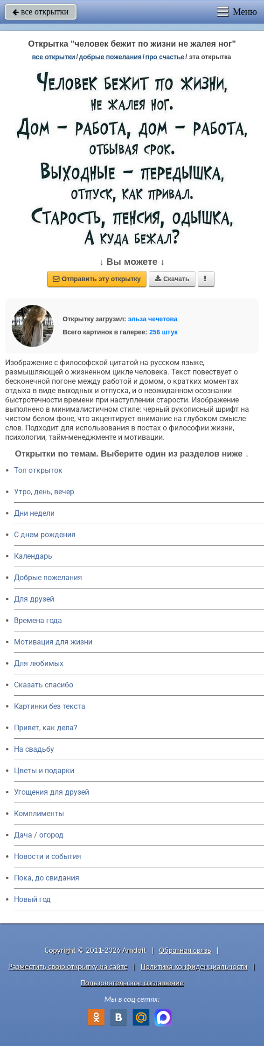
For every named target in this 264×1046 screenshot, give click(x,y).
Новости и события (47, 856)
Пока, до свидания (46, 877)
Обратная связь (185, 950)
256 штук (163, 332)
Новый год (32, 899)
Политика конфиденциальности (193, 966)
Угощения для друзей (51, 792)
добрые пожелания (110, 57)
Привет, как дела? (45, 727)
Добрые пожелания (48, 577)
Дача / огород (38, 835)
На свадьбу (34, 749)
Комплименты (39, 813)
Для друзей (34, 599)
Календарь (33, 556)
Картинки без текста (49, 706)
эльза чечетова (152, 319)
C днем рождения (45, 534)
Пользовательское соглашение (131, 983)
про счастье (165, 57)
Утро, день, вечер (44, 491)
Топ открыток (38, 470)
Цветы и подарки (44, 770)
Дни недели (34, 513)
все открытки (41, 11)
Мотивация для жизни (53, 641)
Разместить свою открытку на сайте (68, 966)
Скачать (172, 279)
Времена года (38, 620)
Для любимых (38, 663)
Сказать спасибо (43, 684)
